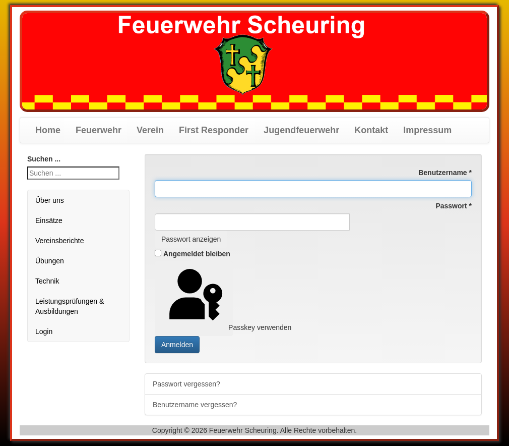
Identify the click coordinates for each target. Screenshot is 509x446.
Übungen (49, 261)
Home (47, 130)
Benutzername (445, 173)
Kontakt (371, 130)
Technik (47, 281)
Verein (150, 130)
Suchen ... (43, 159)
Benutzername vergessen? (195, 405)
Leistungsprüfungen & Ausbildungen (69, 306)
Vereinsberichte (59, 241)
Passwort (453, 206)
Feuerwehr (98, 130)
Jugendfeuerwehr (301, 130)
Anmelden (177, 345)
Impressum (427, 130)
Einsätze (48, 220)
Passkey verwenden (197, 298)
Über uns (49, 200)
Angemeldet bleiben (196, 254)
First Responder (213, 130)
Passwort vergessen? (186, 384)
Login (43, 331)
